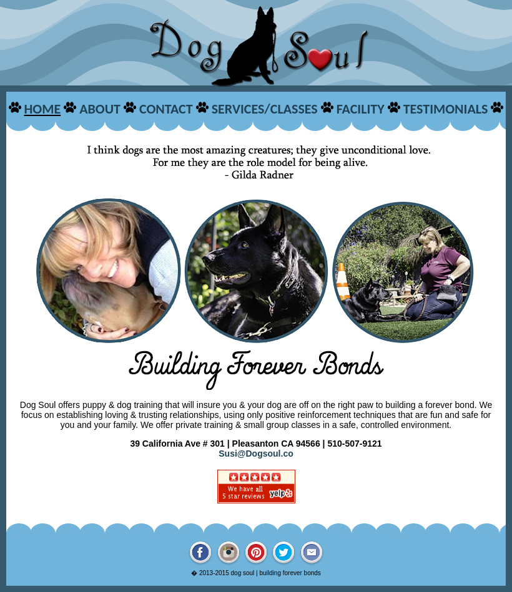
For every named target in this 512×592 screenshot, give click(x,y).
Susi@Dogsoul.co (256, 454)
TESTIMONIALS (445, 108)
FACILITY (361, 108)
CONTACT (166, 108)
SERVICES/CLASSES (265, 108)
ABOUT (100, 108)
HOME (42, 108)
